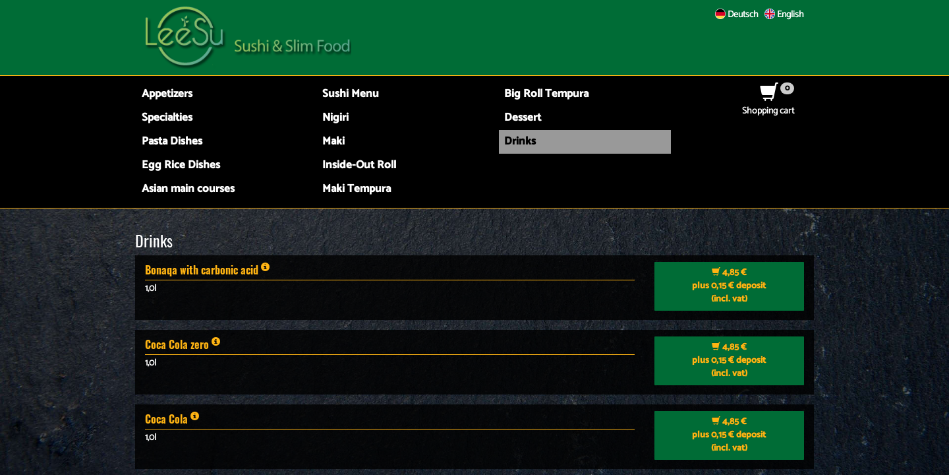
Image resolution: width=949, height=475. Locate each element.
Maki (333, 141)
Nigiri (335, 118)
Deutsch (737, 14)
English (784, 14)
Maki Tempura (356, 189)
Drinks (520, 141)
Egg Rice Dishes (181, 165)
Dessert (522, 118)
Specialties (167, 118)
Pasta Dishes (172, 141)
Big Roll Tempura (546, 94)
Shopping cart (768, 104)
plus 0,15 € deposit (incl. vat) (729, 286)
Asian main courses (188, 189)
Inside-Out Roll (359, 165)
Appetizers (167, 94)
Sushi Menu (350, 94)
